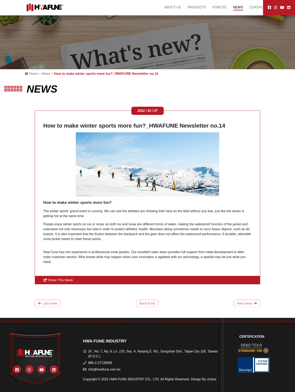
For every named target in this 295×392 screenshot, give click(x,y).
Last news (47, 308)
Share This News (58, 280)
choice (211, 379)
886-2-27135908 (100, 363)
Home (31, 73)
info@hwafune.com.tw (104, 369)
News (46, 73)
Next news (247, 308)
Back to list (147, 308)
